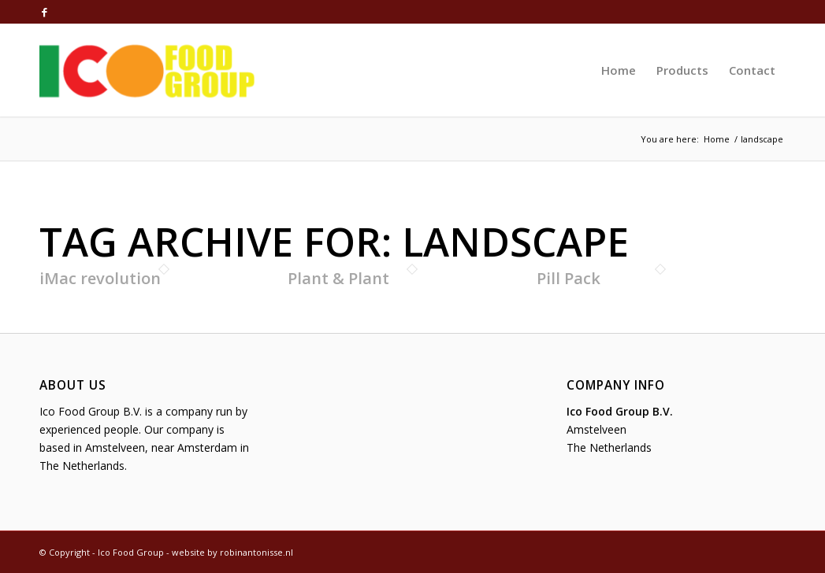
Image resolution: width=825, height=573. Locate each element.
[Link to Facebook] (44, 12)
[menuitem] (618, 70)
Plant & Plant (338, 278)
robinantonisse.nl (256, 552)
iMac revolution (100, 278)
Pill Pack (568, 278)
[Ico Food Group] (147, 70)
